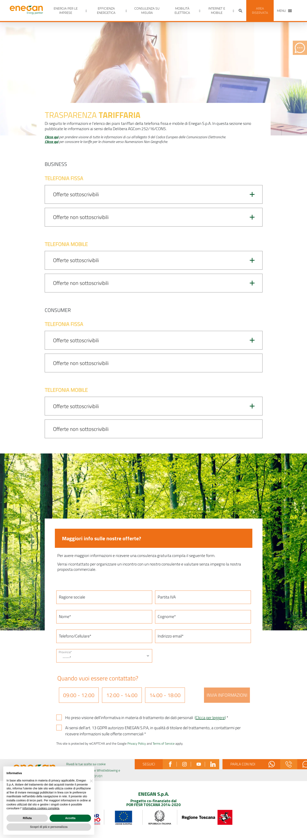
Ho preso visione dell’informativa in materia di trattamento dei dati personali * (146, 718)
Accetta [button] (70, 818)
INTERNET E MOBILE (216, 11)
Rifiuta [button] (27, 818)
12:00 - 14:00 (122, 695)
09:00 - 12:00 (78, 695)
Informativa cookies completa (40, 808)
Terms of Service (164, 743)
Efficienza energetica (106, 11)
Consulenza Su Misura (146, 11)
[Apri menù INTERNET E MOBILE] (233, 11)
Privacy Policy (136, 743)
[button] (260, 11)
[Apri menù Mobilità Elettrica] (199, 11)
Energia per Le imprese (66, 11)
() (210, 717)
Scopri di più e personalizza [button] (48, 826)
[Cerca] (240, 11)
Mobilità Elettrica (182, 11)
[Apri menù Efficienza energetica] (126, 11)
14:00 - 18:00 (165, 695)
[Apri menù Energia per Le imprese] (86, 11)
